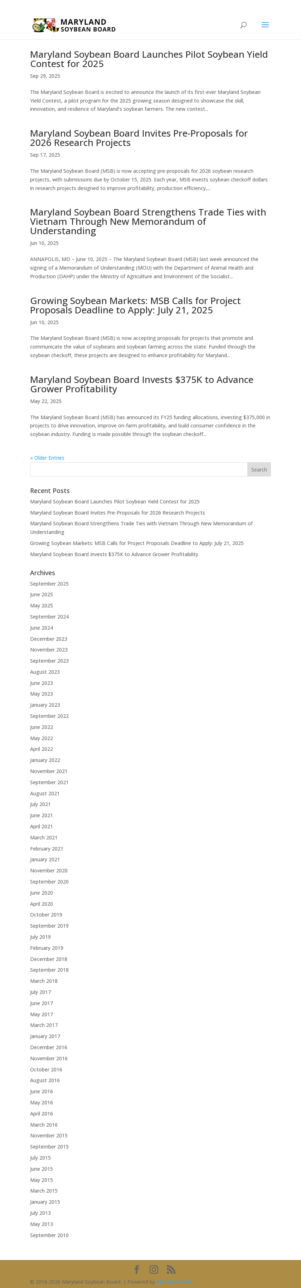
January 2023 (45, 704)
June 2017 (41, 1003)
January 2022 (45, 760)
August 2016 (45, 1080)
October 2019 (46, 914)
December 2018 (48, 959)
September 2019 (49, 925)
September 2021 (49, 782)
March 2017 (44, 1025)
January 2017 (45, 1036)
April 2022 (41, 748)
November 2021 (49, 771)
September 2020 (49, 881)
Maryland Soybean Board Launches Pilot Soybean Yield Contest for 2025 (149, 59)
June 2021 (41, 815)
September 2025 (49, 583)
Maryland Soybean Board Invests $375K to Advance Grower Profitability (141, 384)
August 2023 (45, 671)
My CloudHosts (174, 1281)
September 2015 (49, 1146)
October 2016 (46, 1069)
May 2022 (41, 738)
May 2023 (41, 693)
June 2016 (41, 1091)
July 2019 (40, 936)
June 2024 (41, 627)
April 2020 (41, 903)
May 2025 (41, 605)
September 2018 (49, 969)
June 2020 (41, 892)
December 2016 (48, 1047)
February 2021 (46, 848)
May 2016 (41, 1102)
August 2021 (45, 793)
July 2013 (40, 1212)
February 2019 (46, 947)
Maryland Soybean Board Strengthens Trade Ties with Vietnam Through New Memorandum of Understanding (148, 221)
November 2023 (49, 649)
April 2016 (41, 1113)
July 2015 (40, 1157)
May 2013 (41, 1224)
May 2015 (41, 1179)
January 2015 (45, 1201)
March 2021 (44, 837)
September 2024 (49, 616)
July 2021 (40, 804)
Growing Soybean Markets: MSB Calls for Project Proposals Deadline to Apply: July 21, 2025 (135, 305)
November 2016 (49, 1058)
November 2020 (49, 870)
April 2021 (41, 826)
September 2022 (49, 715)
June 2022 (41, 727)
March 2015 (44, 1190)
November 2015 (49, 1135)
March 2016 (44, 1124)
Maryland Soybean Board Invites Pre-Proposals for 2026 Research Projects (139, 138)
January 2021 (45, 859)
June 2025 (41, 594)
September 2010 (49, 1235)
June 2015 (41, 1168)
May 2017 (41, 1014)
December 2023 (48, 638)
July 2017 (40, 992)
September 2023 (49, 660)
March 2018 (44, 980)
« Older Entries (47, 457)
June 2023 (41, 682)
